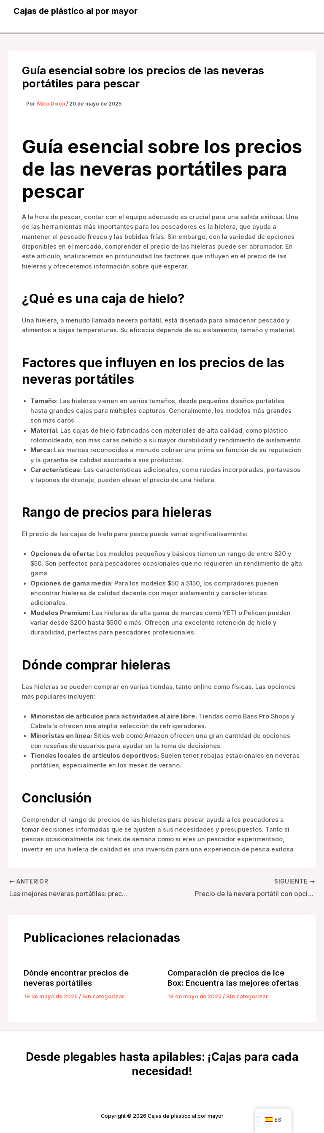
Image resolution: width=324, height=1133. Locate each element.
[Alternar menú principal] (301, 11)
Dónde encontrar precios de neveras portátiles (76, 977)
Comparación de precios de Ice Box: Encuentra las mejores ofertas (233, 977)
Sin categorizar (103, 996)
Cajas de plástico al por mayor (76, 11)
